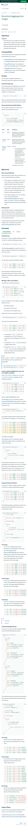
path (3, 132)
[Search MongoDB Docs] (21, 9)
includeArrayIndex (4, 141)
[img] (3, 32)
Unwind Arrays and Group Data (13, 816)
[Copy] (25, 96)
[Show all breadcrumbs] (9, 13)
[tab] (6, 231)
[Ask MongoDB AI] (23, 9)
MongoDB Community (10, 68)
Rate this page (5, 29)
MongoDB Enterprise (9, 64)
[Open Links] (25, 5)
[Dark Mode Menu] (25, 9)
